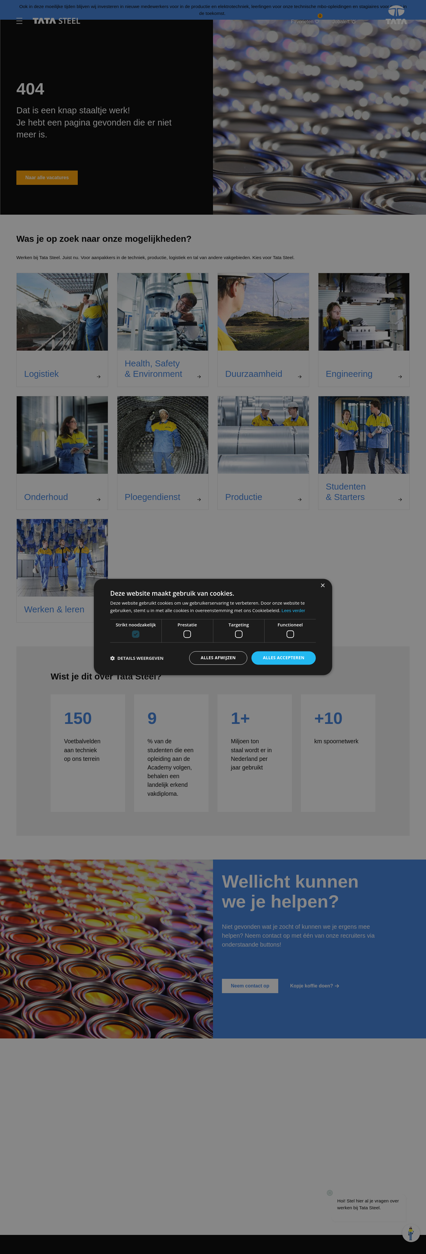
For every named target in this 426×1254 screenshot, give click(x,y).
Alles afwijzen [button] (218, 658)
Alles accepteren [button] (283, 658)
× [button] (322, 585)
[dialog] (213, 627)
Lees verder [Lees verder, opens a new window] (293, 610)
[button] (137, 658)
